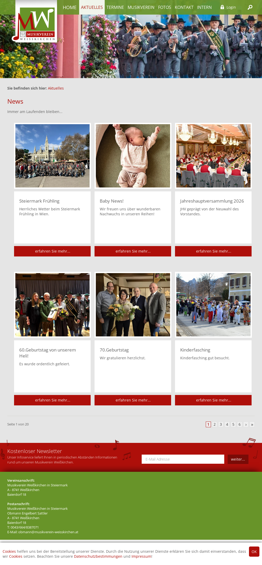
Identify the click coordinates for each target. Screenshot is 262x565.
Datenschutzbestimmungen (98, 556)
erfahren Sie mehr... (52, 251)
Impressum (141, 556)
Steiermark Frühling (39, 201)
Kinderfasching (195, 350)
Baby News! (111, 201)
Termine (115, 7)
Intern (204, 7)
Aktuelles (92, 7)
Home (70, 7)
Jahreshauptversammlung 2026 (212, 201)
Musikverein (141, 7)
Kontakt (184, 7)
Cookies (9, 551)
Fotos (164, 7)
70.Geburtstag (114, 350)
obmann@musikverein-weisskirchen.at (48, 532)
